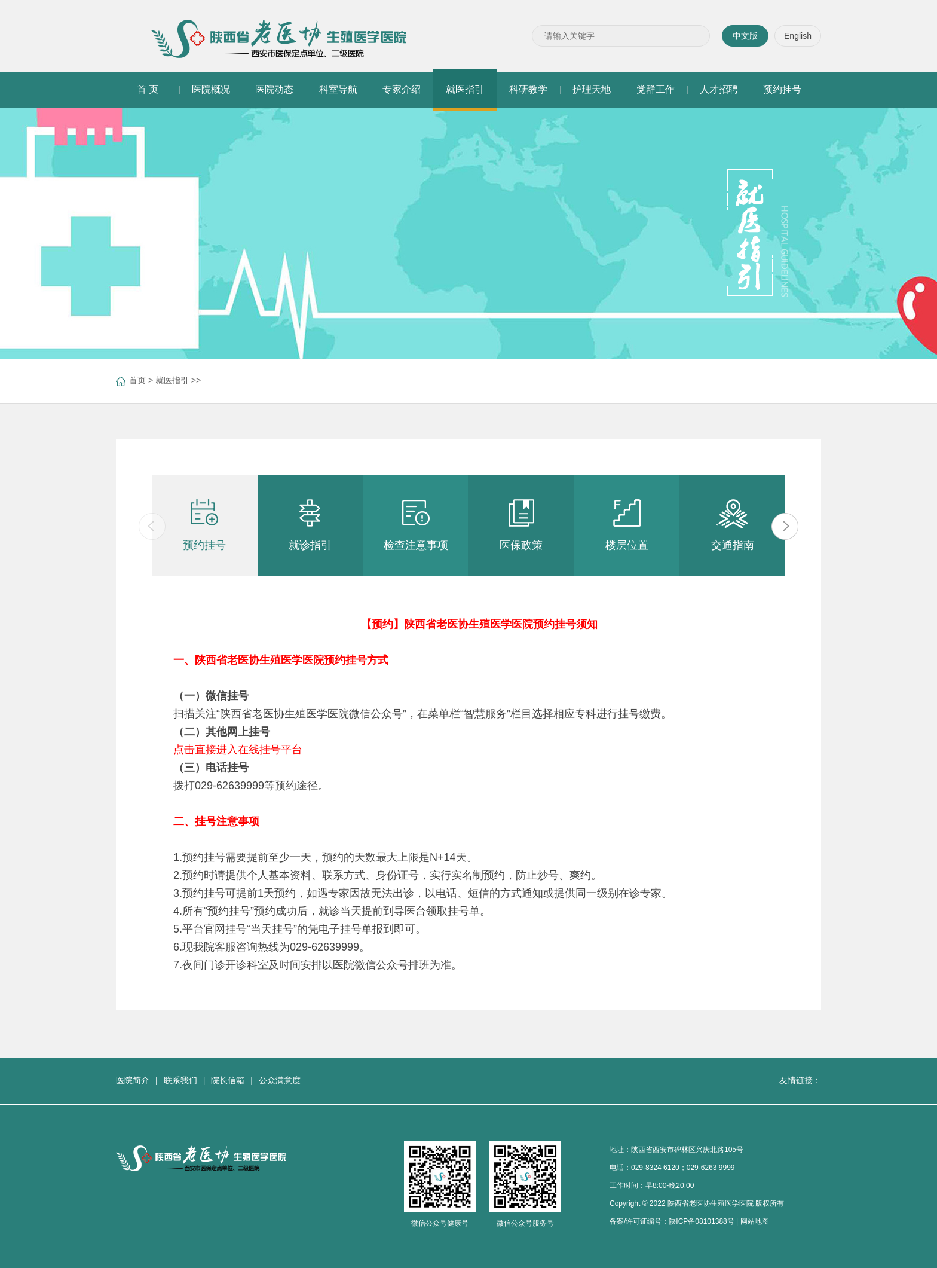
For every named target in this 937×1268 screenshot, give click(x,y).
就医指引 (172, 380)
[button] (784, 526)
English (798, 36)
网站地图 (754, 1221)
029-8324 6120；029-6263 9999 (682, 1167)
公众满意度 (280, 1080)
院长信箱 (227, 1080)
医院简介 (132, 1080)
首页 (137, 380)
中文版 (745, 36)
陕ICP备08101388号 (701, 1221)
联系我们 (180, 1080)
